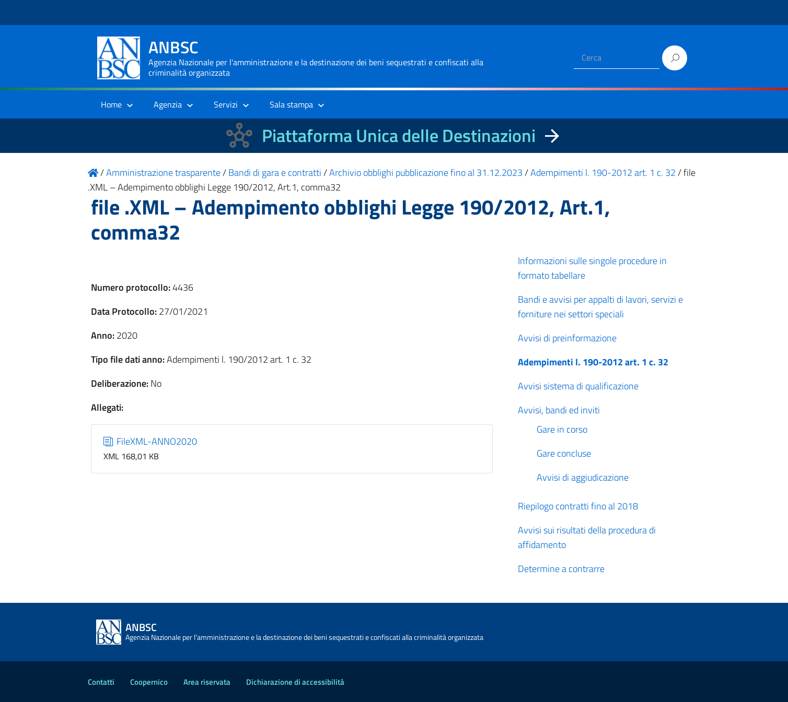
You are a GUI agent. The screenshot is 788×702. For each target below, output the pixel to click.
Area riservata (206, 682)
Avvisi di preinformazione (567, 338)
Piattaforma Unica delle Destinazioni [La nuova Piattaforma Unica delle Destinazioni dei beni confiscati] (399, 135)
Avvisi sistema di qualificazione (578, 386)
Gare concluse (564, 453)
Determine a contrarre (561, 569)
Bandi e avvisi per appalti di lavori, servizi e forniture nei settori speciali (600, 306)
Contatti (101, 682)
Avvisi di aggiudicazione (583, 477)
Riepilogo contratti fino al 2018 (578, 506)
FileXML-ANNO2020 (150, 441)
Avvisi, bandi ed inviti (559, 410)
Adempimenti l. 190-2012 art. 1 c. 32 (593, 362)
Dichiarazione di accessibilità (295, 682)
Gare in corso (562, 429)
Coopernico (149, 682)
